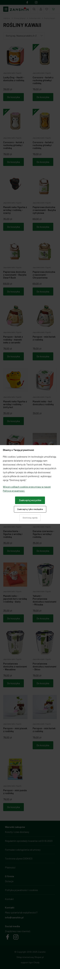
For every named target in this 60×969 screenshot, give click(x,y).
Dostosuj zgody (30, 517)
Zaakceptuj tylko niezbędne (30, 509)
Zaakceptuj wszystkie (30, 500)
